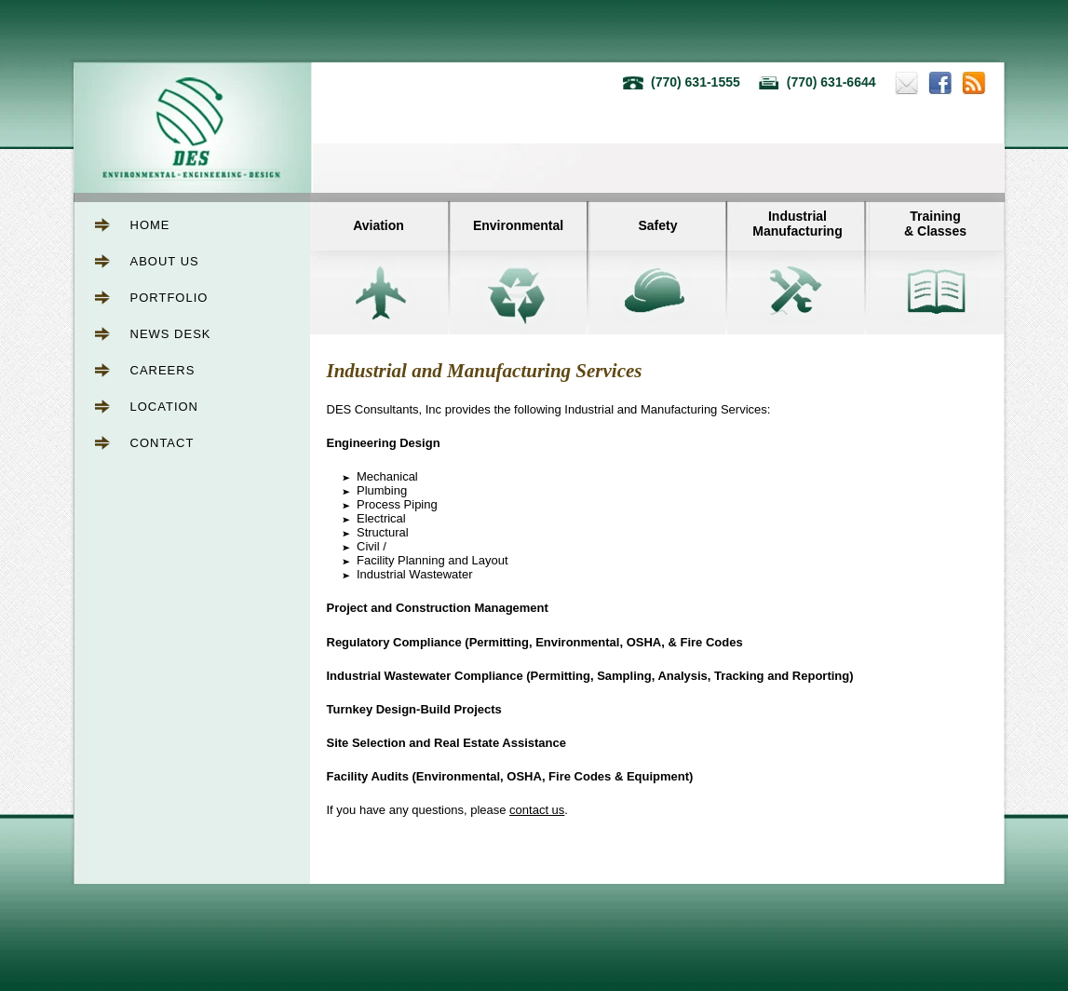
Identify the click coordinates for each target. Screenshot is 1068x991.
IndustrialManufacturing (797, 223)
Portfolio (169, 298)
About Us (164, 261)
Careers (163, 370)
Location (164, 407)
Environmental (518, 225)
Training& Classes (935, 223)
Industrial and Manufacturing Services (484, 371)
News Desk (170, 334)
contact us (536, 810)
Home (150, 225)
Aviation (378, 225)
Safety (657, 225)
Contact (162, 443)
